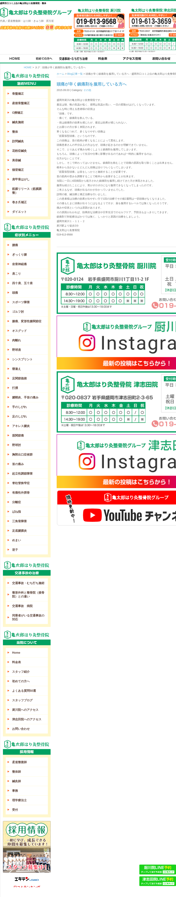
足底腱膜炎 (19, 530)
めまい (16, 540)
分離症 (16, 502)
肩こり (16, 273)
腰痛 (15, 245)
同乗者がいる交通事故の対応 (28, 617)
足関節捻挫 (19, 378)
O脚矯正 (17, 112)
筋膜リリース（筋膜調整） (26, 190)
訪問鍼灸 (18, 141)
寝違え (16, 368)
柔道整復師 (19, 762)
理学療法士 (19, 800)
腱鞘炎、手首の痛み (25, 397)
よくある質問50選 (24, 690)
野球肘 (16, 445)
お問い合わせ (21, 728)
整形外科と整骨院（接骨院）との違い (28, 594)
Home (16, 652)
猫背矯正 (18, 169)
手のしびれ (19, 406)
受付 (15, 809)
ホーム (60, 73)
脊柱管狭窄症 (21, 483)
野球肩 (16, 349)
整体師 (16, 771)
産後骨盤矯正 (21, 103)
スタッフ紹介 (21, 671)
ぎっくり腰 (19, 254)
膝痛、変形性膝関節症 (26, 321)
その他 (87, 90)
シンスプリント (22, 359)
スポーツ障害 (21, 302)
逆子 (15, 549)
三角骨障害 (19, 521)
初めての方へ (21, 681)
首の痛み (18, 464)
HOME (28, 67)
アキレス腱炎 (21, 426)
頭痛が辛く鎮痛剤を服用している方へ (92, 84)
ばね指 (16, 511)
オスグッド (19, 330)
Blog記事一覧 (75, 73)
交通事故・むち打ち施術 (28, 583)
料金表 (16, 662)
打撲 (15, 387)
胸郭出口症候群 (22, 454)
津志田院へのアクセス (26, 719)
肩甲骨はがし (21, 179)
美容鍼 (16, 160)
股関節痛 (18, 435)
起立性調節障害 (22, 473)
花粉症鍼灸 (19, 150)
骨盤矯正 (18, 93)
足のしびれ (19, 416)
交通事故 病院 (22, 606)
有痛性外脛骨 (21, 492)
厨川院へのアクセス (25, 709)
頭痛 (15, 292)
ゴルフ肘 (18, 311)
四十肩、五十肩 (22, 283)
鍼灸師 (16, 781)
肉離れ (16, 340)
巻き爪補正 (19, 202)
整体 (15, 131)
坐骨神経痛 (19, 264)
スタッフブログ (22, 700)
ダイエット (19, 211)
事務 (15, 790)
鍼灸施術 (18, 122)
